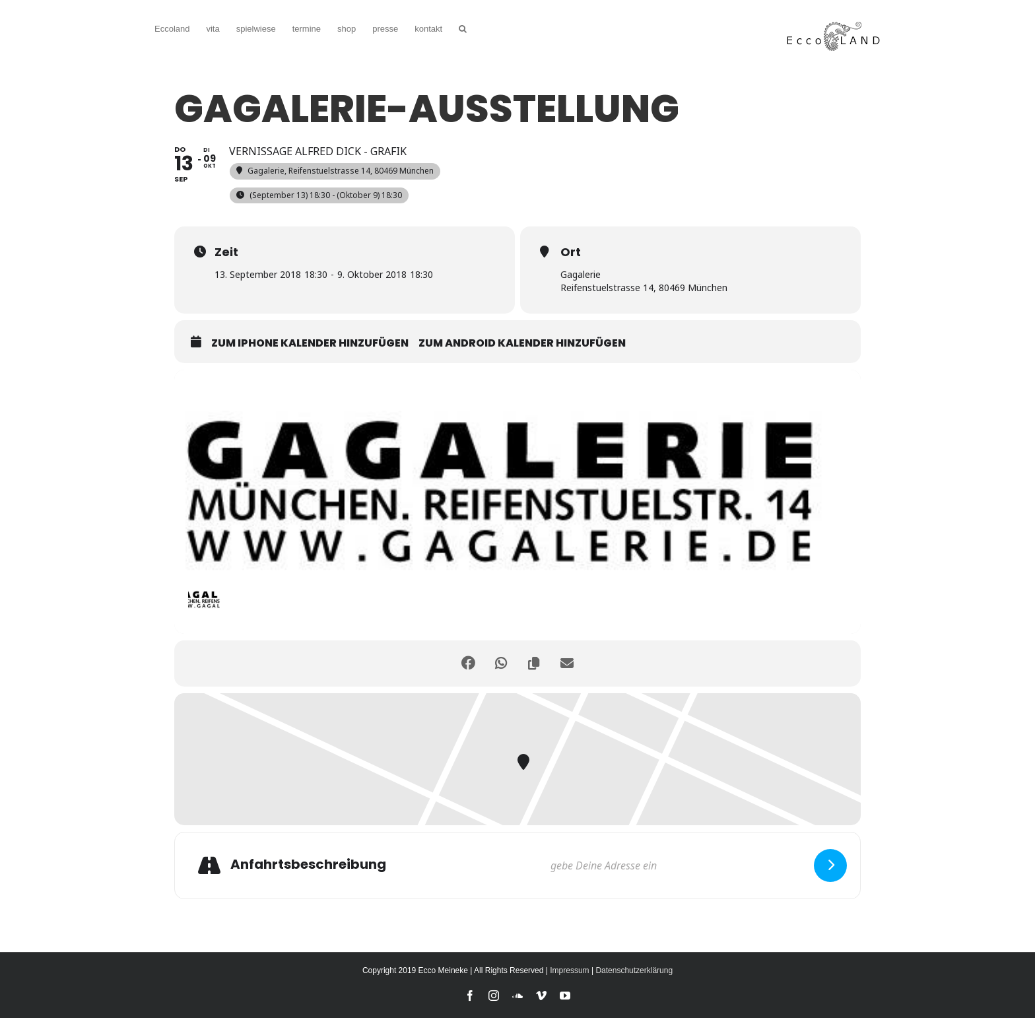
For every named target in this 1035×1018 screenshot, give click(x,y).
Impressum (569, 970)
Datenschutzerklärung (634, 970)
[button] (463, 27)
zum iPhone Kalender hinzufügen (310, 343)
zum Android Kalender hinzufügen (522, 343)
